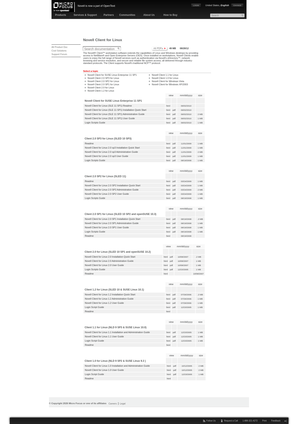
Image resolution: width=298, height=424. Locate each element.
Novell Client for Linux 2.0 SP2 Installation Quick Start (112, 185)
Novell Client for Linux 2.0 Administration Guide (109, 261)
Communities (127, 15)
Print (264, 421)
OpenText (109, 5)
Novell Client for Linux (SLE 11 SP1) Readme (108, 105)
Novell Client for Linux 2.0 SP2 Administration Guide (111, 189)
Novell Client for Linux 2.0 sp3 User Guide (106, 156)
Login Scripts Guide (95, 122)
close (285, 421)
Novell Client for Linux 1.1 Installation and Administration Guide (117, 332)
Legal (122, 403)
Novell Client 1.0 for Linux (165, 78)
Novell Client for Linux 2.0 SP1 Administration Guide (111, 223)
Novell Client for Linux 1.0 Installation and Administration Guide (117, 366)
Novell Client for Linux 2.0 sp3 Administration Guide (111, 152)
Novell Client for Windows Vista (168, 81)
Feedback (275, 421)
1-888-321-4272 (249, 421)
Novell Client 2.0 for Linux (101, 87)
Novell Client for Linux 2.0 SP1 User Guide (107, 227)
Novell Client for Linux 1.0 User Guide (104, 370)
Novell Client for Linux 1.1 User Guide (104, 336)
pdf (174, 110)
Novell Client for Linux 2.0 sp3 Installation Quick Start (112, 147)
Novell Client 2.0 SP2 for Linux (103, 81)
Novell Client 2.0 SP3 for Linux (103, 78)
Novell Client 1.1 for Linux (165, 75)
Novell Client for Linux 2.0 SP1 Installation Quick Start (112, 219)
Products (60, 15)
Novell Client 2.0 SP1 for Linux (103, 84)
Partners (109, 15)
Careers (112, 403)
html (168, 106)
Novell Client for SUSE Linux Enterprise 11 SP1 (112, 75)
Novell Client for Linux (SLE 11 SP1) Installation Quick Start (115, 110)
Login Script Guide (94, 307)
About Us (148, 15)
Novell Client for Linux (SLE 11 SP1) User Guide (110, 118)
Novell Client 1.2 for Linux (101, 90)
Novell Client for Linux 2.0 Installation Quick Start (110, 256)
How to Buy (170, 15)
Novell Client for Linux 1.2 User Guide (104, 303)
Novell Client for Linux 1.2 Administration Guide (109, 298)
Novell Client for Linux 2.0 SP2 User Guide (107, 194)
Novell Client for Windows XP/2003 (170, 84)
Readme (89, 143)
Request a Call (231, 421)
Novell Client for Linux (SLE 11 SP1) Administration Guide (115, 114)
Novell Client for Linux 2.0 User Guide (104, 265)
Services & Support (85, 15)
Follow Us (211, 421)
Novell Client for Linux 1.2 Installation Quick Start (110, 294)
